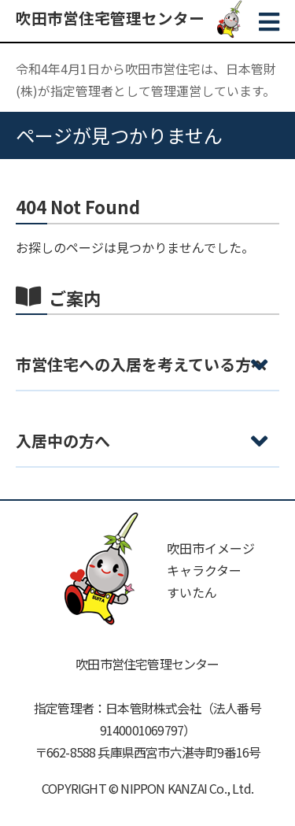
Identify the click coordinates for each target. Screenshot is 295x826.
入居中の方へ (63, 440)
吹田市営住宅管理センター (110, 17)
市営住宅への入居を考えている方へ (141, 364)
